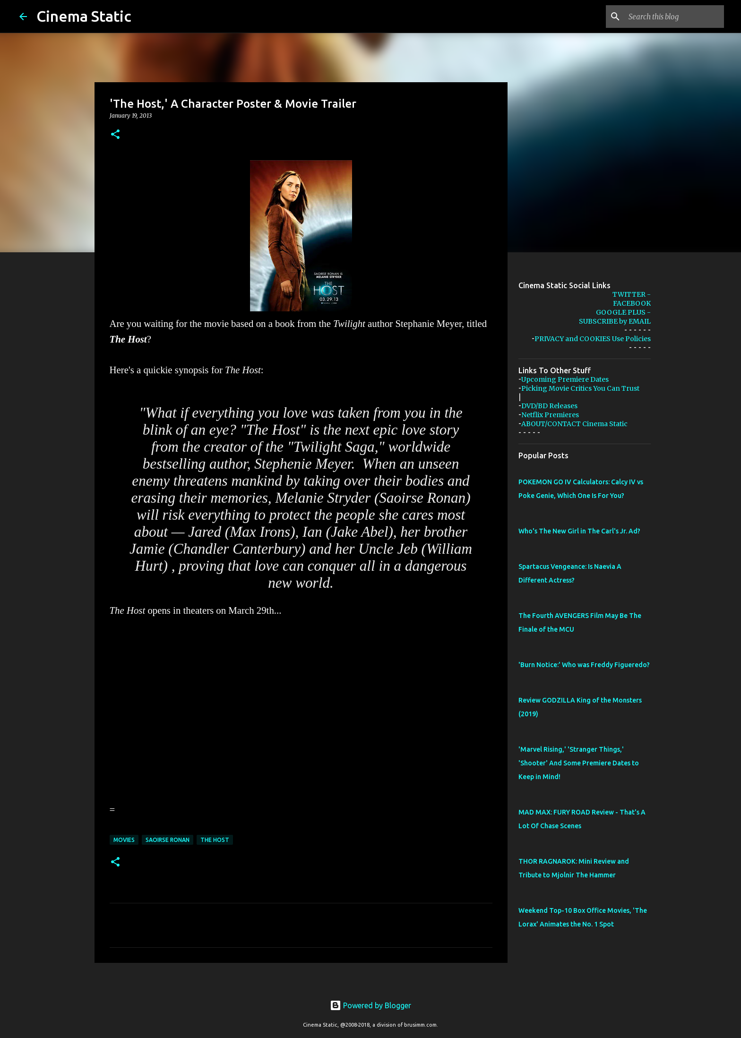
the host (214, 840)
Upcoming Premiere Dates (565, 379)
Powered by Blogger (370, 1005)
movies (124, 840)
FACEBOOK (632, 303)
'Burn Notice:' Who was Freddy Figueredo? (584, 665)
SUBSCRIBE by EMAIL (615, 321)
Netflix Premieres (550, 415)
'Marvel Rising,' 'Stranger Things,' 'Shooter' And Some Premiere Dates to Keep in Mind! (578, 763)
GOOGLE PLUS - (623, 312)
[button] (115, 135)
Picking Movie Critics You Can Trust (580, 388)
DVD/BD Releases (549, 406)
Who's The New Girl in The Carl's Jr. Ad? (579, 531)
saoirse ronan (168, 840)
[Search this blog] (674, 16)
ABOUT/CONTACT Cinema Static (574, 424)
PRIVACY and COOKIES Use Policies (592, 339)
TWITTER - (631, 294)
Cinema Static (83, 16)
